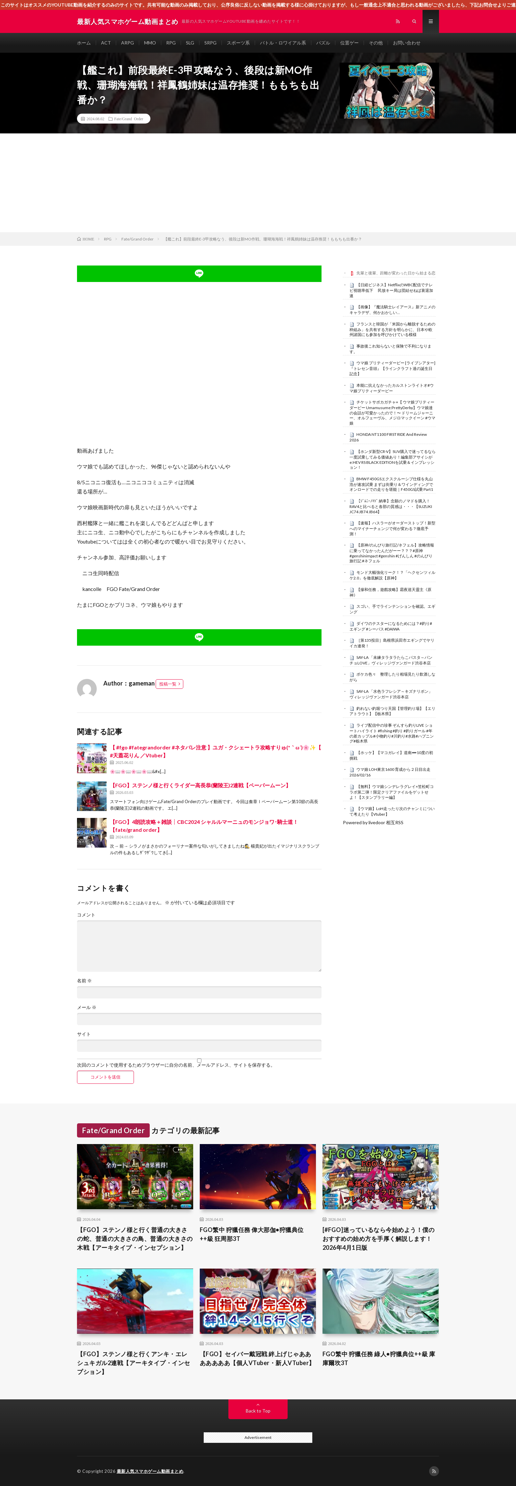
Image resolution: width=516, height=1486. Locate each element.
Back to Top (258, 1411)
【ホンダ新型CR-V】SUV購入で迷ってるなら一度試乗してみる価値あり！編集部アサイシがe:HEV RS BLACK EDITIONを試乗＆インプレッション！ (392, 459)
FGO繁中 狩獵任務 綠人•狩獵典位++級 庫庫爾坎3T (378, 1358)
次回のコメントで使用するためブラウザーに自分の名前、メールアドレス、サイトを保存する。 (176, 1065)
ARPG (127, 42)
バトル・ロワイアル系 (283, 42)
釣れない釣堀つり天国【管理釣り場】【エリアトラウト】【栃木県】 (392, 711)
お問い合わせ (407, 42)
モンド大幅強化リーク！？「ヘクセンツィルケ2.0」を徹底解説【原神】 (392, 575)
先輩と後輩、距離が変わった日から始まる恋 (395, 272)
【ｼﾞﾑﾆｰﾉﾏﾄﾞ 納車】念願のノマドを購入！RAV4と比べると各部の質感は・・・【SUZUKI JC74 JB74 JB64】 (390, 506)
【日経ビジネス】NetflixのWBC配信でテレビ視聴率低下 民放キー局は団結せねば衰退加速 (391, 290)
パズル (323, 42)
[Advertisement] (258, 183)
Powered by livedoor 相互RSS (373, 822)
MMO (150, 42)
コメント (86, 914)
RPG (171, 42)
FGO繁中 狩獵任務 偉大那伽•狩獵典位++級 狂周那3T (252, 1234)
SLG (190, 42)
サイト (84, 1034)
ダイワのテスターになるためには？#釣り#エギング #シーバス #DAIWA (390, 626)
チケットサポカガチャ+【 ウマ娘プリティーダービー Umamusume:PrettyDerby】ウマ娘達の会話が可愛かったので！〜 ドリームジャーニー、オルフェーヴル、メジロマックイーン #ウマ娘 (392, 413)
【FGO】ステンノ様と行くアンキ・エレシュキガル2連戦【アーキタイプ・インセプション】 (133, 1362)
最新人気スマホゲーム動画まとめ (150, 1471)
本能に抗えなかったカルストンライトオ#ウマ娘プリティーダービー (391, 388)
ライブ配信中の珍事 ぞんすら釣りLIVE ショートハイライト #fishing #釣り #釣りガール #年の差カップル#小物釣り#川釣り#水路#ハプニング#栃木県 (391, 733)
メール (86, 1007)
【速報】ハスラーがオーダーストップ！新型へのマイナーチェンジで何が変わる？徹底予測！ (392, 528)
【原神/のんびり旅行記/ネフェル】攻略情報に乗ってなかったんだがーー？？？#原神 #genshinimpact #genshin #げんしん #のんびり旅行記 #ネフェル (391, 553)
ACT (106, 42)
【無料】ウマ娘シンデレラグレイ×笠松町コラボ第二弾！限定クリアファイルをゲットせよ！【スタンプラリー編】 (391, 792)
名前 (84, 980)
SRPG (210, 42)
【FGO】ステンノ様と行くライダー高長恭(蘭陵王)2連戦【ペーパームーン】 (200, 785)
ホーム (84, 42)
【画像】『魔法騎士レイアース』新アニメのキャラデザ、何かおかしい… (392, 309)
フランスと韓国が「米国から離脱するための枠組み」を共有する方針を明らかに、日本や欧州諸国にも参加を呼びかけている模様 (392, 329)
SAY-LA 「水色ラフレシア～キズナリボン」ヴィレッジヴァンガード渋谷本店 (390, 694)
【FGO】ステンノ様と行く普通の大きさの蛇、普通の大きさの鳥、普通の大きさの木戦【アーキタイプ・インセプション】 (135, 1238)
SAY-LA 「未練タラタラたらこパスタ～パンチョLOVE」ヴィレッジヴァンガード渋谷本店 (390, 660)
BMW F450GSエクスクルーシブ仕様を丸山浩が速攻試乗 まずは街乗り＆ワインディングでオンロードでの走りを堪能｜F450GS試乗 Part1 (391, 484)
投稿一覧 (167, 684)
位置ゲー (349, 42)
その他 (376, 42)
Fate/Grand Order (128, 119)
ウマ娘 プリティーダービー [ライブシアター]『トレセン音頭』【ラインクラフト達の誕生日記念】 (392, 368)
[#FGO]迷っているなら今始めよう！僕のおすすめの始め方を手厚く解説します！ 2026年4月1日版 (378, 1238)
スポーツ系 (238, 42)
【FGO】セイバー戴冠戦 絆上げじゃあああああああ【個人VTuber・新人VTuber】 (257, 1358)
